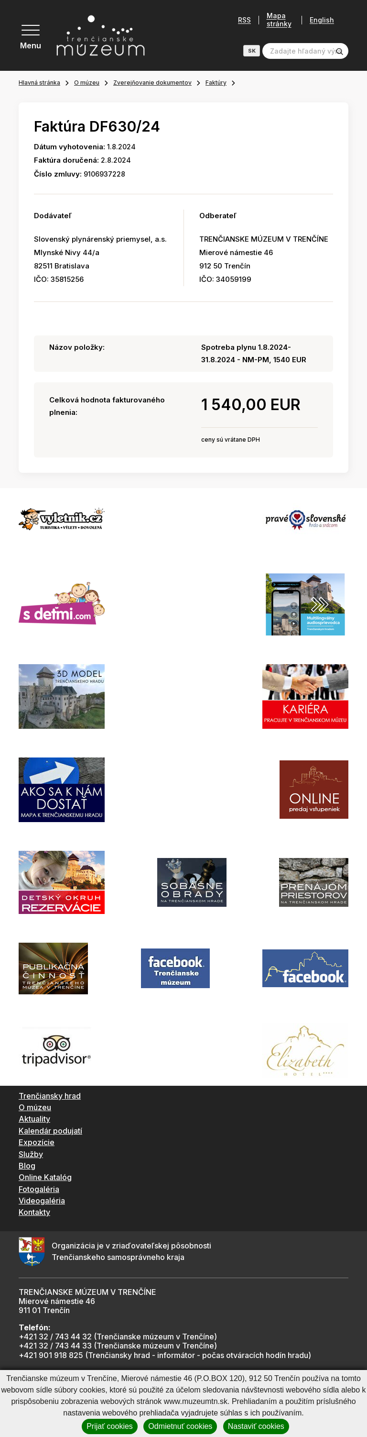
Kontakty (34, 1212)
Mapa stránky (279, 20)
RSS (244, 20)
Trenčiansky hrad (50, 1096)
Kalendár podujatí (50, 1131)
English (322, 20)
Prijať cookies (109, 1426)
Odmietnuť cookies (180, 1426)
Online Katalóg (45, 1177)
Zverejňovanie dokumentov (152, 82)
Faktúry (216, 82)
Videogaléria (42, 1200)
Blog (27, 1165)
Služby (31, 1154)
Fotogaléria (39, 1189)
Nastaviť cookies (256, 1426)
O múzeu (86, 82)
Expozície (36, 1142)
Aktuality (34, 1119)
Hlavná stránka (39, 82)
